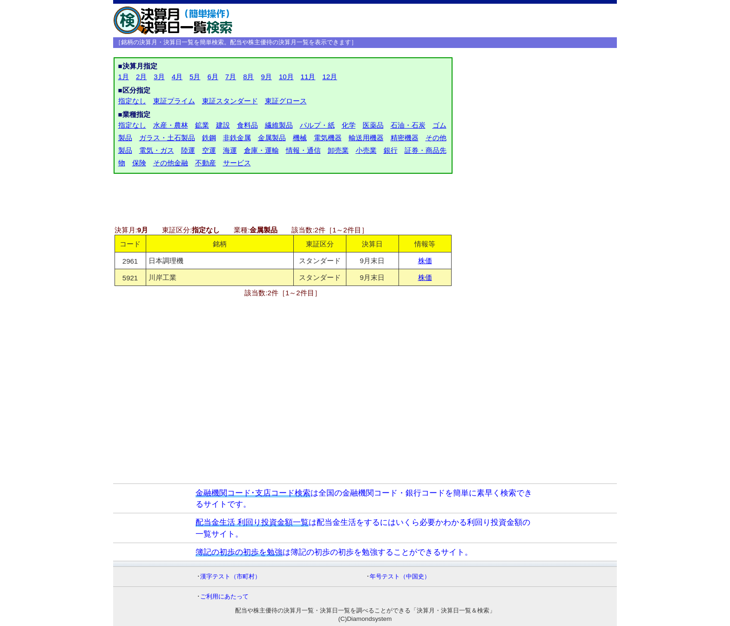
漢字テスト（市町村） (230, 576)
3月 (159, 77)
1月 (123, 77)
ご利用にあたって (224, 596)
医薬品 (373, 125)
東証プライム (174, 101)
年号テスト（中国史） (400, 576)
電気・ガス (156, 150)
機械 (300, 138)
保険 (139, 163)
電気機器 (328, 138)
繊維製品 (279, 125)
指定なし (132, 101)
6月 (212, 77)
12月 (329, 77)
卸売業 (338, 150)
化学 (349, 125)
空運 (209, 150)
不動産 (205, 163)
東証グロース (286, 101)
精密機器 (405, 138)
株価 (425, 261)
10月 (286, 77)
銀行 (391, 150)
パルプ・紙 (317, 125)
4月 (177, 77)
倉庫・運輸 (261, 150)
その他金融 (170, 163)
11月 (308, 77)
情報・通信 (303, 150)
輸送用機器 (366, 138)
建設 (223, 125)
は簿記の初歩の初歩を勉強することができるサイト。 (334, 552)
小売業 (366, 150)
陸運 (188, 150)
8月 (248, 77)
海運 (230, 150)
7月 (230, 77)
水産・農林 (170, 125)
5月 (194, 77)
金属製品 (272, 138)
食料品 (247, 125)
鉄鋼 (209, 138)
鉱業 (202, 125)
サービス (237, 163)
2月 (141, 77)
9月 (266, 77)
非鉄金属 (237, 138)
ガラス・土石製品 (167, 138)
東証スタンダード (230, 101)
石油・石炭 (408, 125)
